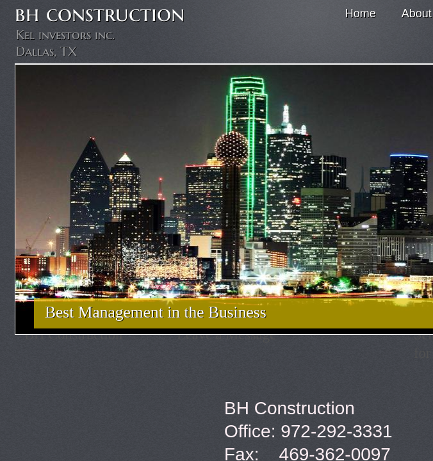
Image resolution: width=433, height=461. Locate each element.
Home (360, 13)
